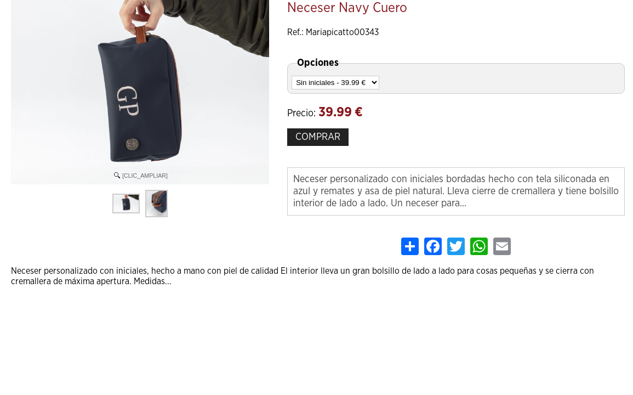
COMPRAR (317, 137)
